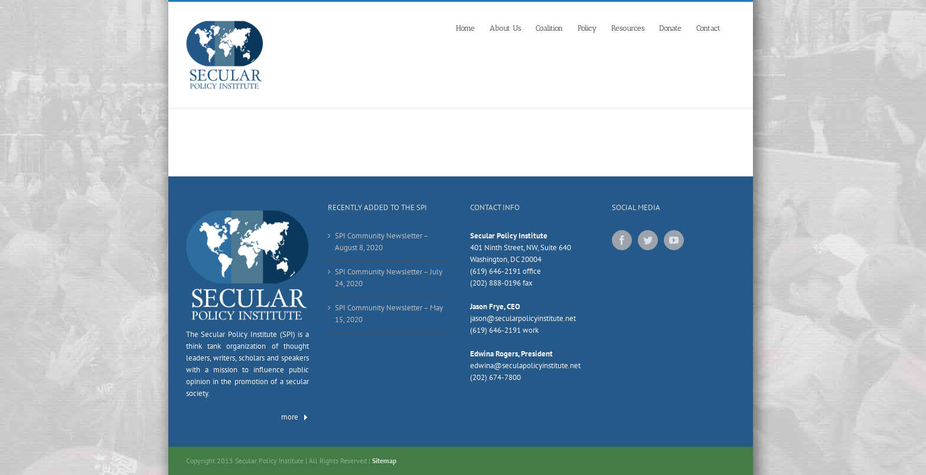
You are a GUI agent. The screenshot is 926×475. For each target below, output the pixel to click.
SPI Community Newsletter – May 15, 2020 (389, 314)
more (295, 417)
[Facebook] (622, 240)
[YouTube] (674, 240)
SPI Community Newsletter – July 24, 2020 (388, 278)
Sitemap (384, 460)
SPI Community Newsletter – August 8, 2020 (381, 242)
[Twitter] (648, 240)
